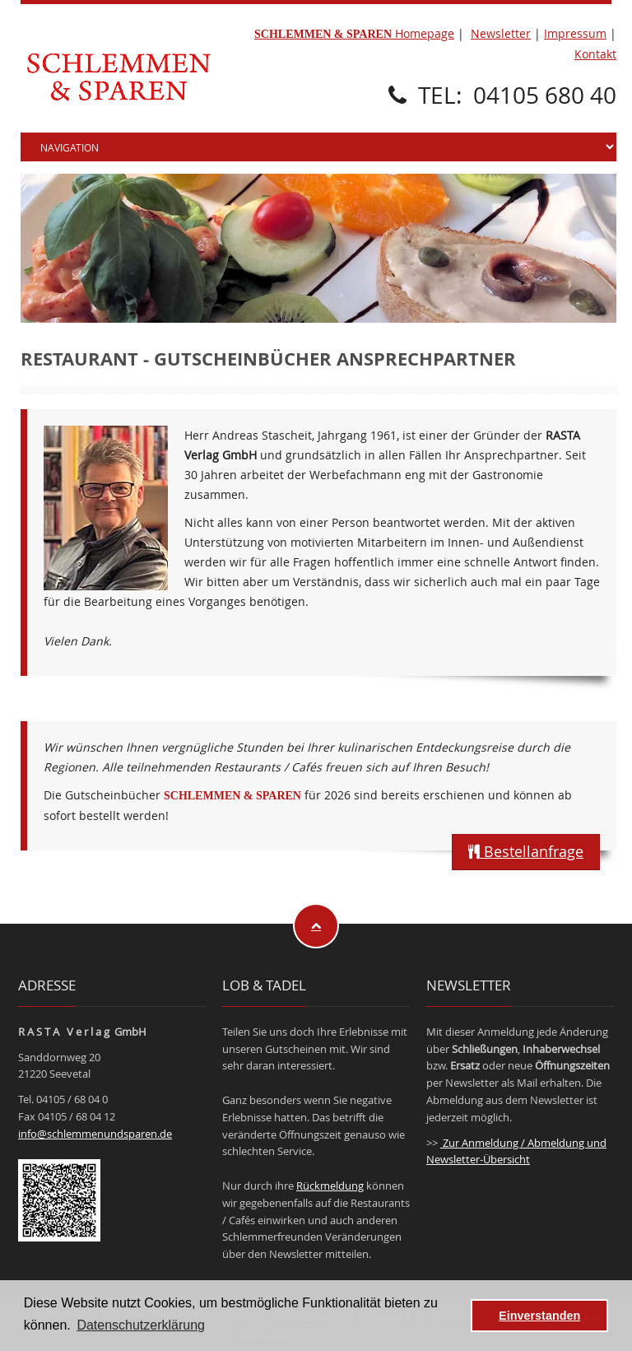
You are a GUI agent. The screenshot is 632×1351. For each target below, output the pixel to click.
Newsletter (501, 33)
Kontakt (595, 54)
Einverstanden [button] (539, 1315)
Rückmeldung (330, 1185)
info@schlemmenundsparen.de (95, 1133)
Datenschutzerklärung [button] (141, 1325)
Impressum (575, 33)
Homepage (354, 33)
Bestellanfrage (525, 851)
